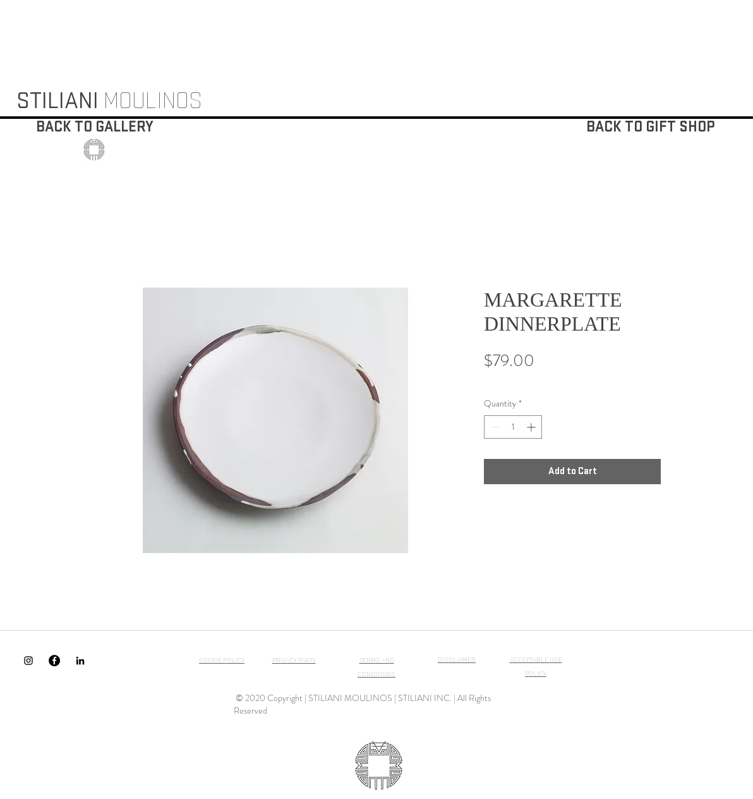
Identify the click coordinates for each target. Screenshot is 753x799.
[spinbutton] (513, 427)
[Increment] (532, 427)
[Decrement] (494, 427)
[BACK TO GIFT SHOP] (650, 127)
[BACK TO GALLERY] (95, 127)
